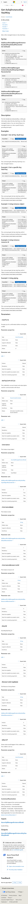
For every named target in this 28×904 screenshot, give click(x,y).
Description (5, 24)
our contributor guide (17, 850)
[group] (14, 58)
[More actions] (25, 5)
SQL (12, 5)
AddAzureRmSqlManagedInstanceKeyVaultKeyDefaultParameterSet (13, 539)
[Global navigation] (1, 2)
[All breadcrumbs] (2, 5)
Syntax (4, 22)
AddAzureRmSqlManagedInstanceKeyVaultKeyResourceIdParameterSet (13, 600)
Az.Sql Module (9, 17)
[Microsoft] (14, 2)
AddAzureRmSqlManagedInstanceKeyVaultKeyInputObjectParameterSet (13, 481)
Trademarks (3, 902)
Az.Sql (7, 5)
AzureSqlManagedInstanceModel (18, 460)
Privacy (9, 897)
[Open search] (21, 2)
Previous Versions (13, 895)
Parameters (5, 28)
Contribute (3, 897)
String (21, 522)
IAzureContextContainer (15, 398)
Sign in (25, 2)
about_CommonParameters (8, 815)
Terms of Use (19, 899)
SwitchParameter (19, 337)
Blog (20, 895)
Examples (5, 26)
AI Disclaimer (4, 895)
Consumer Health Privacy (7, 899)
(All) (3, 356)
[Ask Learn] (22, 5)
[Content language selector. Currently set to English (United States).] (8, 888)
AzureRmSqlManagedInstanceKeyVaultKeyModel (14, 834)
